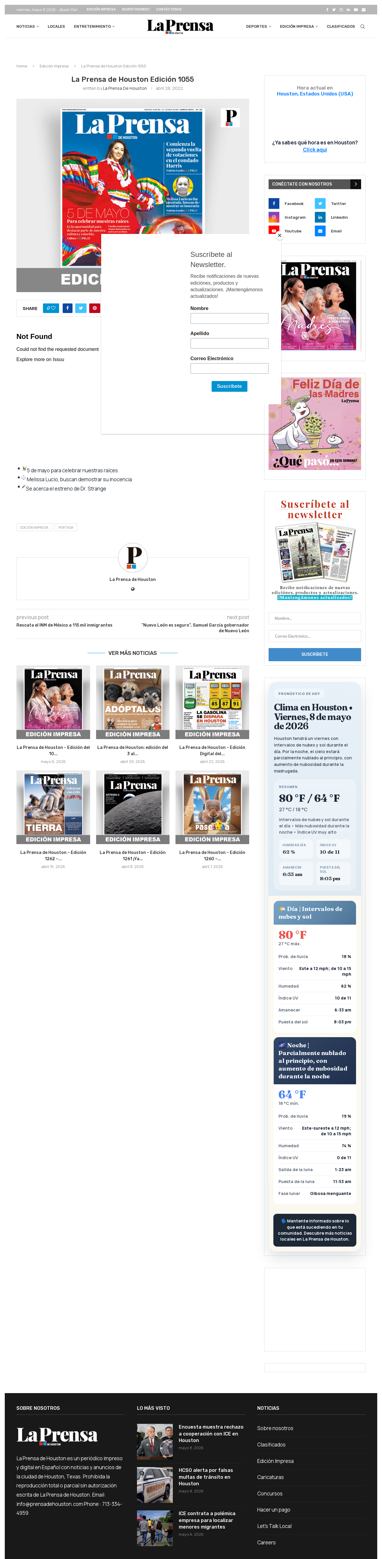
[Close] (279, 235)
